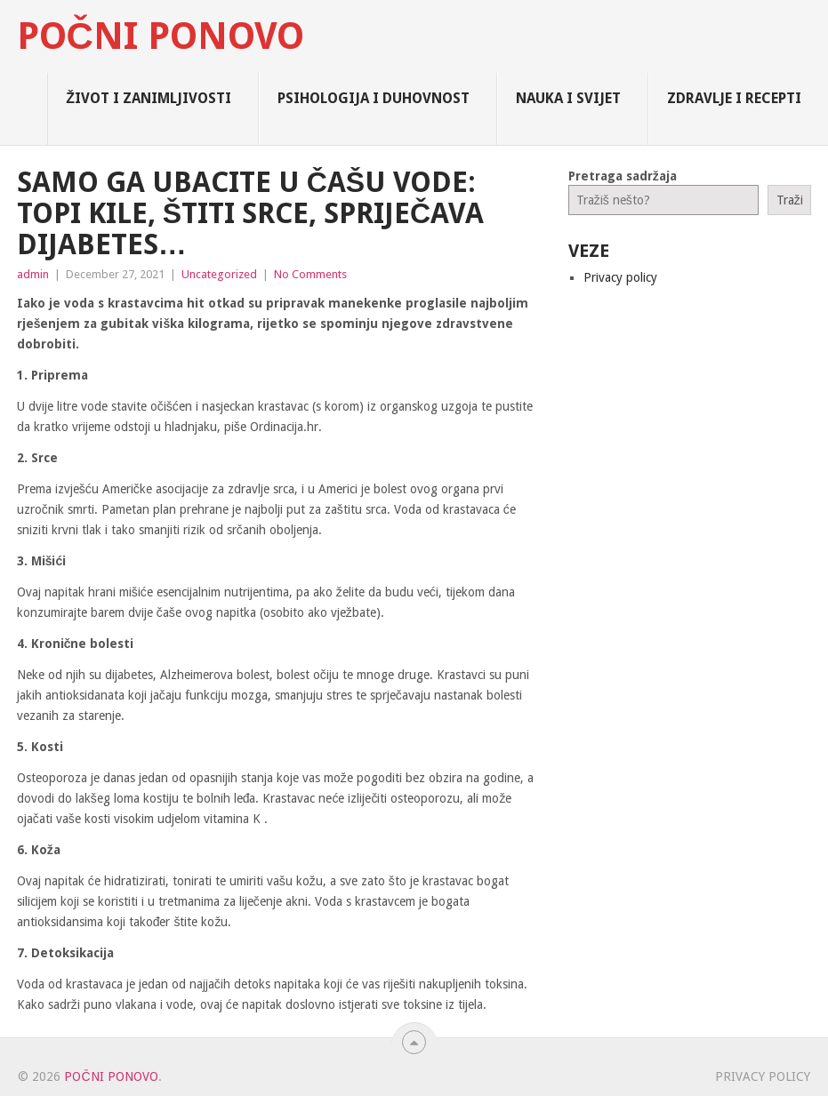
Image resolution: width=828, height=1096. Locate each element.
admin (33, 274)
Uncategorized (219, 274)
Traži (789, 200)
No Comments (310, 274)
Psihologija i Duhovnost (373, 98)
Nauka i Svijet (568, 98)
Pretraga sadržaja (622, 176)
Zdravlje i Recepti (734, 98)
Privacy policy (620, 277)
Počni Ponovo (160, 36)
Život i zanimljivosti (148, 98)
